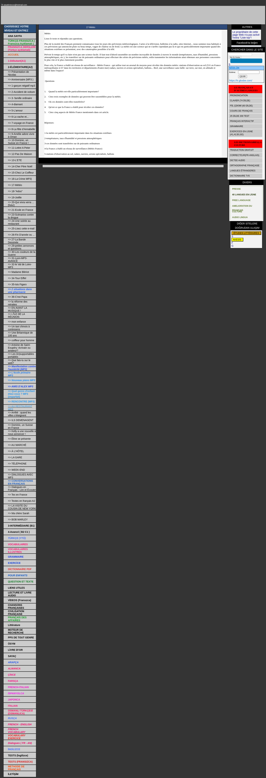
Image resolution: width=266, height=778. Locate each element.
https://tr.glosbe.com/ (240, 80)
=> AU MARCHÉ (17, 445)
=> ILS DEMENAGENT (21, 420)
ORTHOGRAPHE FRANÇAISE (244, 165)
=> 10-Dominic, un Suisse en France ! (18, 141)
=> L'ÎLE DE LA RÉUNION (16, 315)
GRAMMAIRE (236, 126)
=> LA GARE (15, 457)
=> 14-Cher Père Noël (20, 166)
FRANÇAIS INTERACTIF (242, 121)
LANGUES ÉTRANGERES (242, 170)
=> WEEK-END (16, 469)
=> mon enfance (17, 321)
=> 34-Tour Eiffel (17, 278)
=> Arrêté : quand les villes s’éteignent (19, 414)
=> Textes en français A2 (21, 500)
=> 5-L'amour (15, 110)
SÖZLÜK (234, 68)
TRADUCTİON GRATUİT (242, 150)
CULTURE (237, 211)
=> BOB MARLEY (18, 519)
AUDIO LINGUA (240, 217)
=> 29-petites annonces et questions (21, 247)
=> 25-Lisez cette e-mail (21, 228)
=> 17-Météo (15, 185)
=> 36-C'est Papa (17, 296)
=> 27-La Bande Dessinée (17, 241)
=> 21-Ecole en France (20, 209)
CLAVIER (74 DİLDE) (240, 100)
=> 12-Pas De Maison (20, 154)
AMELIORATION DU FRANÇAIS (242, 207)
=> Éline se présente (19, 438)
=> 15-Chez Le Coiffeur (21, 172)
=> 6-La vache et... (18, 116)
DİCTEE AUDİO (237, 160)
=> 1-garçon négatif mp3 (21, 85)
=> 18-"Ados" (15, 191)
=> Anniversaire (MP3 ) (20, 79)
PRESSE (236, 189)
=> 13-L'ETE (15, 160)
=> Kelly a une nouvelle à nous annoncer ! (22, 432)
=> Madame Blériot (18, 272)
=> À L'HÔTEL (16, 451)
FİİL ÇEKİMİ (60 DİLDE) (241, 106)
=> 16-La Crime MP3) (20, 178)
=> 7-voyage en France (21, 123)
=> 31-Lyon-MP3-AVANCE (17, 259)
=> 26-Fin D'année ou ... (21, 234)
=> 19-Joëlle (15, 197)
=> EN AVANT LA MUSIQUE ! (17, 309)
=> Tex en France (17, 494)
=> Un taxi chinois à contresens (19, 328)
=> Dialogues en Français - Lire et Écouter (22, 488)
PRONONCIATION (239, 95)
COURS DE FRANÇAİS (241, 111)
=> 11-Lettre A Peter (19, 147)
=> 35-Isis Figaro (17, 284)
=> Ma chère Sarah (18, 513)
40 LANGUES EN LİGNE (244, 194)
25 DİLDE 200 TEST (239, 116)
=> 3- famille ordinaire (20, 98)
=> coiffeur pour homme (21, 340)
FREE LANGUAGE (241, 200)
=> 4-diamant (15, 104)
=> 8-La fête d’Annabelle (21, 129)
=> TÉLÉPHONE (17, 463)
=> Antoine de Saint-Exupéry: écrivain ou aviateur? (19, 347)
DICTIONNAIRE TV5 (240, 176)
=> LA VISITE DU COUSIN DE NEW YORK (22, 507)
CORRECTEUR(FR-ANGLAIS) (244, 155)
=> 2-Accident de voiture (21, 91)
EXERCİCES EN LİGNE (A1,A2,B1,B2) (241, 133)
